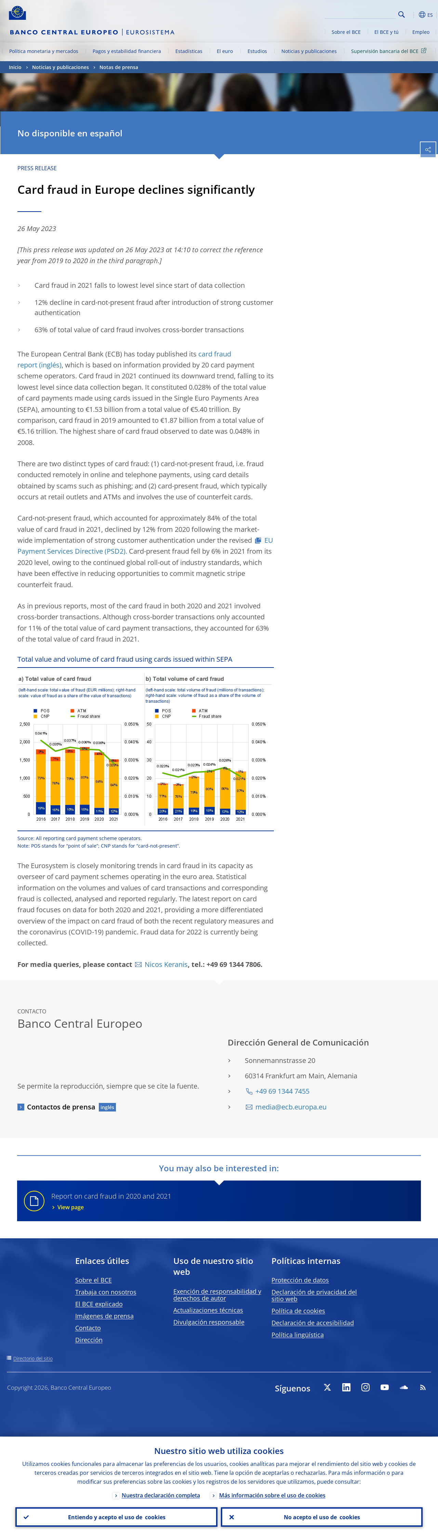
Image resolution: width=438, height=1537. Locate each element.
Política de (298, 1311)
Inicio (15, 67)
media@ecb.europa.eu (291, 1106)
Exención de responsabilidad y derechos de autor (217, 1294)
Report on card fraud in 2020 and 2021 (232, 1201)
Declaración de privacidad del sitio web (314, 1295)
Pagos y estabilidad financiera (127, 51)
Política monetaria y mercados (43, 51)
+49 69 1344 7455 (282, 1091)
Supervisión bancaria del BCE (390, 50)
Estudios (257, 51)
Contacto (88, 1328)
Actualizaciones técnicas (208, 1310)
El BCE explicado (99, 1304)
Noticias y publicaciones (309, 51)
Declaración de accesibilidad (312, 1323)
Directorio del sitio (33, 1358)
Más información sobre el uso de (272, 1495)
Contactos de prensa (61, 1106)
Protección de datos (300, 1280)
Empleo (420, 32)
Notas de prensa (118, 67)
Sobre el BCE (346, 32)
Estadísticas (188, 51)
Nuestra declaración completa (161, 1495)
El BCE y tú (386, 32)
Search (401, 15)
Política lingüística (297, 1335)
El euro (225, 51)
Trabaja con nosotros (105, 1292)
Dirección (89, 1340)
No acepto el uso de (321, 1517)
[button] (412, 15)
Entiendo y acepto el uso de (116, 1517)
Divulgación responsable (208, 1322)
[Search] (362, 14)
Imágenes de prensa (104, 1316)
